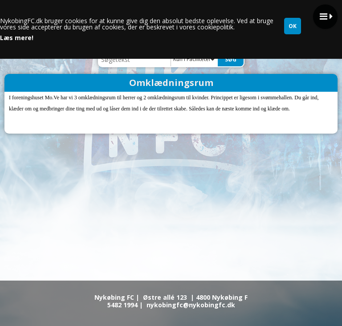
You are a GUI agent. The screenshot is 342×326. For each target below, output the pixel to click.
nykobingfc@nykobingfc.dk (191, 305)
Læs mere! (16, 38)
